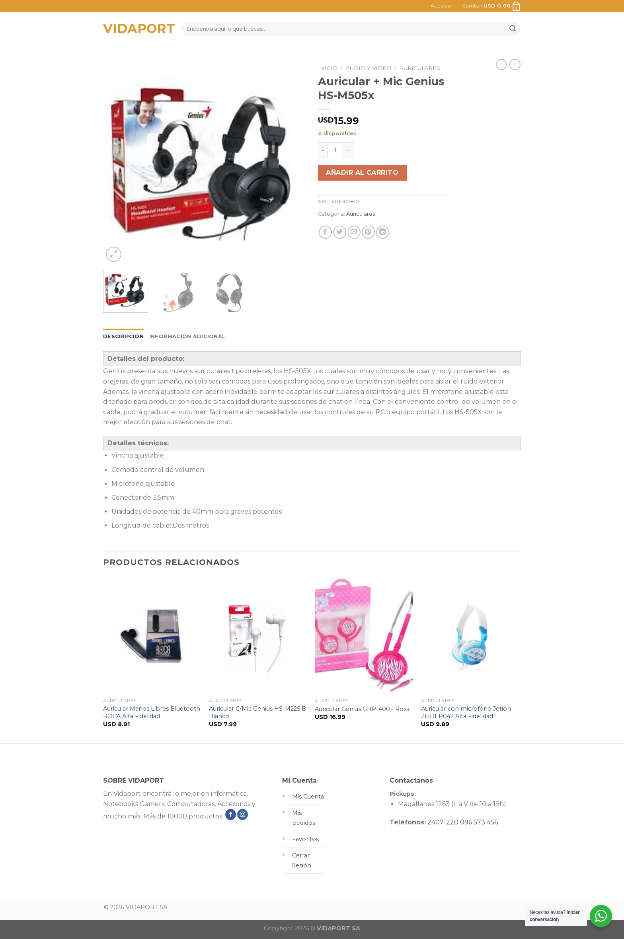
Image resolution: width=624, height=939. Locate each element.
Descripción (123, 336)
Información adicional (187, 336)
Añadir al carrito (362, 172)
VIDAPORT (136, 28)
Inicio (327, 68)
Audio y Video (368, 68)
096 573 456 (479, 822)
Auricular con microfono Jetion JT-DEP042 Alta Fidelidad (466, 712)
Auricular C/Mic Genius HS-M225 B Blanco (257, 712)
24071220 (442, 822)
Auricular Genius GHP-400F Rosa (362, 709)
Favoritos (305, 839)
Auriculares (420, 68)
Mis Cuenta (308, 796)
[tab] (123, 337)
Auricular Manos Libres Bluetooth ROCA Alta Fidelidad (151, 712)
